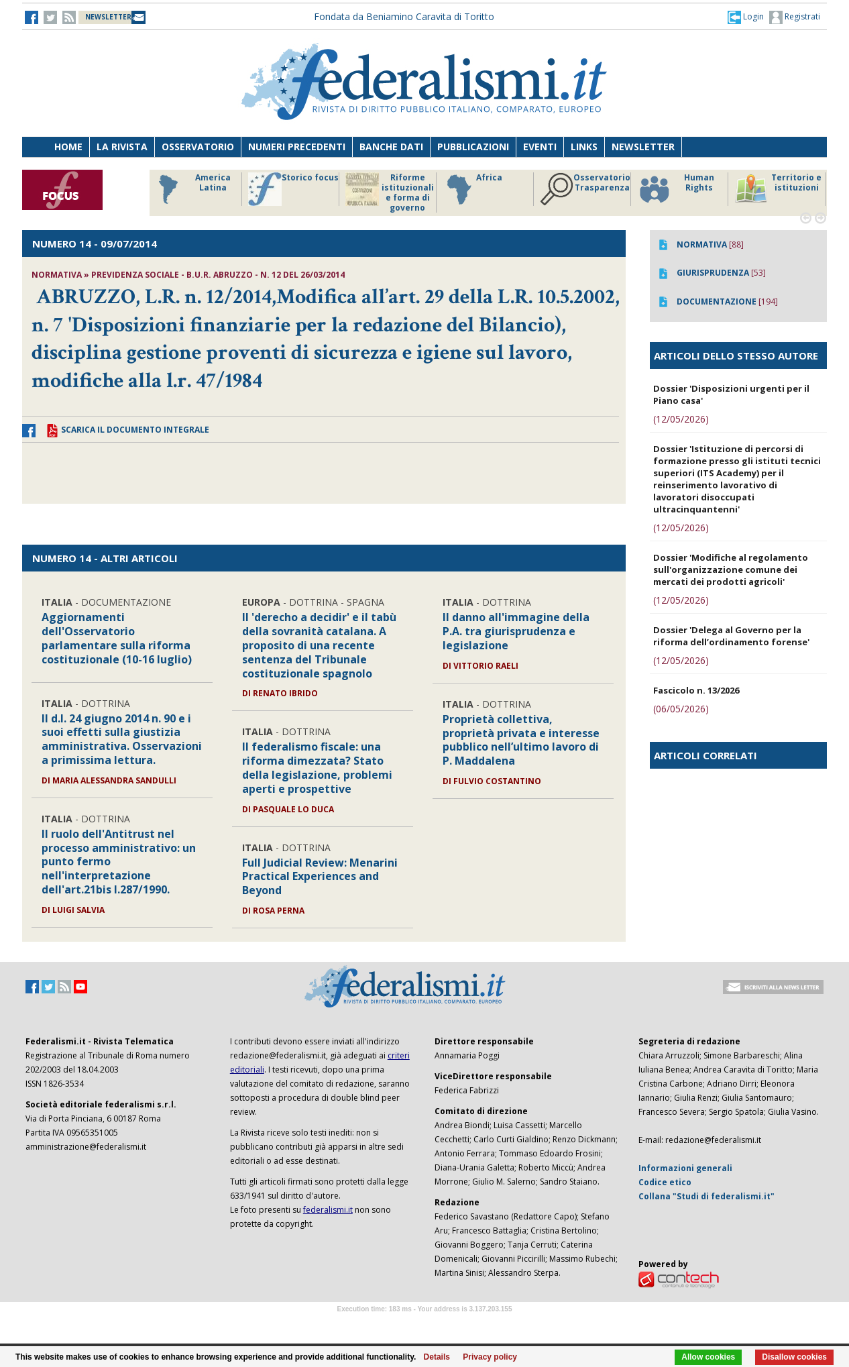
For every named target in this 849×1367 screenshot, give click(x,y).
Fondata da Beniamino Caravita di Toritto (404, 16)
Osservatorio (198, 146)
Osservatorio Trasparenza (585, 189)
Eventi (540, 146)
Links (584, 146)
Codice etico (664, 1182)
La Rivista (122, 146)
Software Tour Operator (424, 1324)
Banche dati (391, 146)
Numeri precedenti (296, 146)
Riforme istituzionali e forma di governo (389, 192)
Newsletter (643, 146)
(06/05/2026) (681, 708)
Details (437, 1357)
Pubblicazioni (473, 146)
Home (68, 146)
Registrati (794, 17)
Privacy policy (490, 1357)
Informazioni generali (685, 1168)
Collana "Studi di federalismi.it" (706, 1196)
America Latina (191, 189)
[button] (746, 16)
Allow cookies (708, 1357)
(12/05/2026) (681, 419)
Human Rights (675, 189)
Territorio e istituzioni (778, 189)
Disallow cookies (794, 1357)
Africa (472, 189)
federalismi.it (328, 1209)
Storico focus (293, 189)
